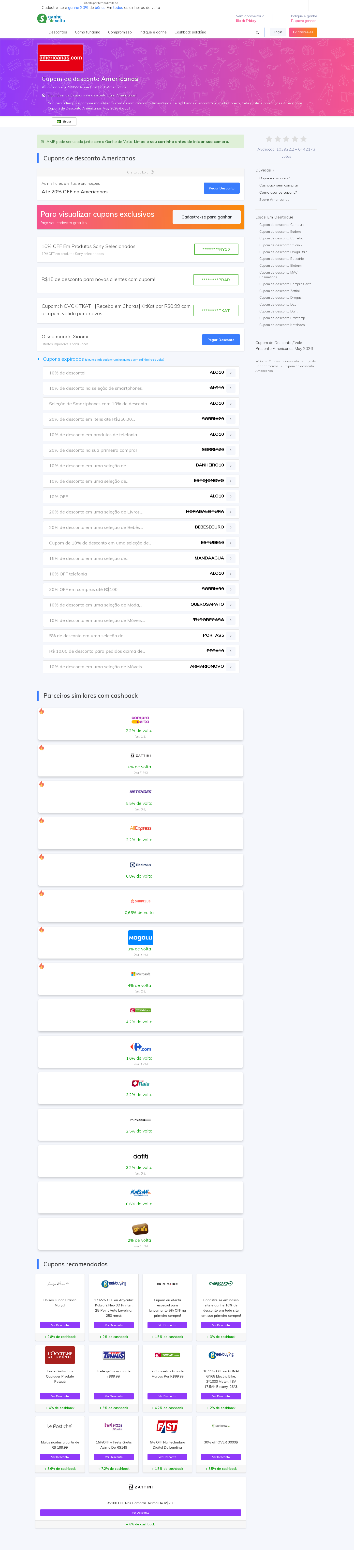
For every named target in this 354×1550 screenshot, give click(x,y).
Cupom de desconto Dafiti (278, 311)
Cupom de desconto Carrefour (282, 238)
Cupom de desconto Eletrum (280, 265)
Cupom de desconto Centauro (281, 225)
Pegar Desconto (222, 188)
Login (278, 32)
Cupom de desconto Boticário (281, 259)
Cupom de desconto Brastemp (282, 318)
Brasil (64, 121)
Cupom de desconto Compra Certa (285, 284)
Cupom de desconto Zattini (279, 291)
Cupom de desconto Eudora (280, 231)
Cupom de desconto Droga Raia (283, 252)
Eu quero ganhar (303, 21)
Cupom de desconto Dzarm (279, 304)
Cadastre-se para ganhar (206, 216)
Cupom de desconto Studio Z (281, 245)
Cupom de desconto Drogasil (281, 297)
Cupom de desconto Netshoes (282, 325)
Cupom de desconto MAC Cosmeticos (278, 274)
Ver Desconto (60, 1325)
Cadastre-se (303, 32)
